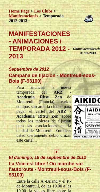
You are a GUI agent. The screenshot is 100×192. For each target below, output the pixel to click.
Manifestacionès (23, 16)
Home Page (19, 11)
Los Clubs (43, 11)
